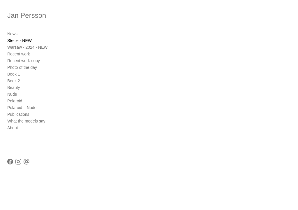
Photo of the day (22, 67)
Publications (18, 114)
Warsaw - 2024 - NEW (27, 47)
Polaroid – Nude (21, 107)
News (12, 34)
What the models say (26, 121)
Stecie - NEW (19, 40)
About (12, 127)
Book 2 (13, 80)
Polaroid (14, 101)
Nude (12, 94)
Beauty (13, 87)
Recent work (18, 54)
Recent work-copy (23, 60)
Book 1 (13, 74)
